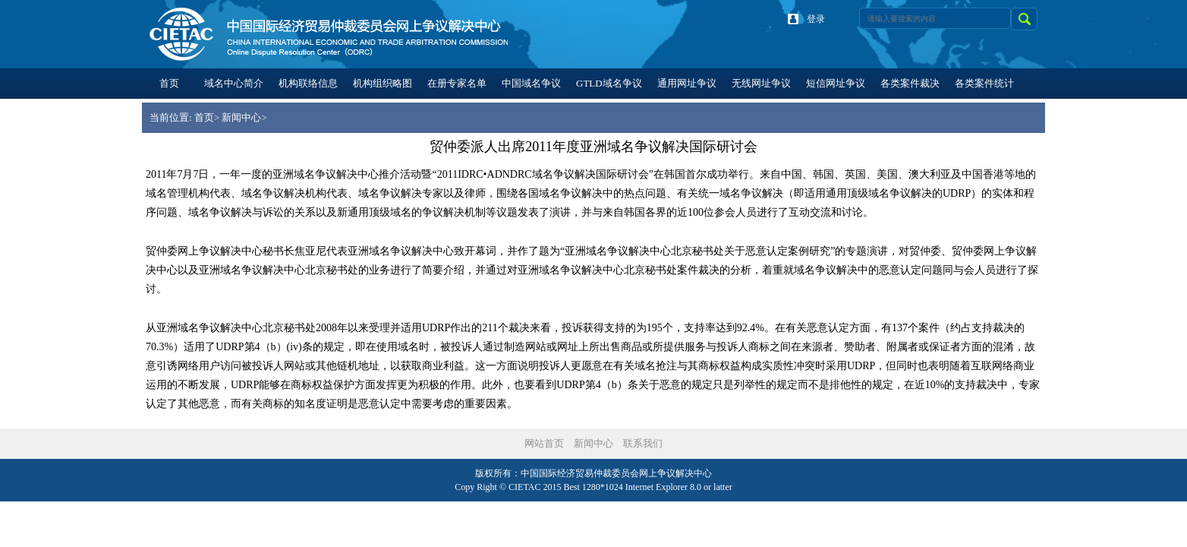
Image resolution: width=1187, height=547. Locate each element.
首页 (204, 117)
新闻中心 (241, 117)
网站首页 (544, 443)
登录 (816, 19)
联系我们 (643, 443)
